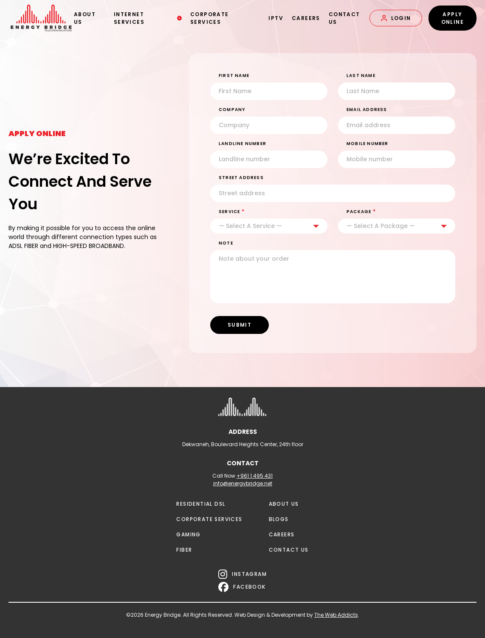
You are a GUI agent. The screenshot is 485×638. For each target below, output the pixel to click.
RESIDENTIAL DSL (200, 503)
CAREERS (305, 18)
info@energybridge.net (242, 483)
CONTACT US (343, 18)
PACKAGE (361, 211)
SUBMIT (239, 324)
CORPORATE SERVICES (209, 18)
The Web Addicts (336, 614)
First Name (234, 75)
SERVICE (232, 211)
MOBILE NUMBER (368, 143)
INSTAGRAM (242, 574)
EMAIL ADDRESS (367, 109)
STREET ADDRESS (241, 177)
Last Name (361, 75)
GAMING (188, 534)
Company (232, 109)
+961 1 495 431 (255, 475)
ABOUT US (85, 18)
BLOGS (279, 519)
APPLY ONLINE (452, 18)
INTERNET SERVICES (147, 18)
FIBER (184, 549)
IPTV (275, 18)
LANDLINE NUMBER (242, 143)
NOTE (226, 243)
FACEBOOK (242, 586)
